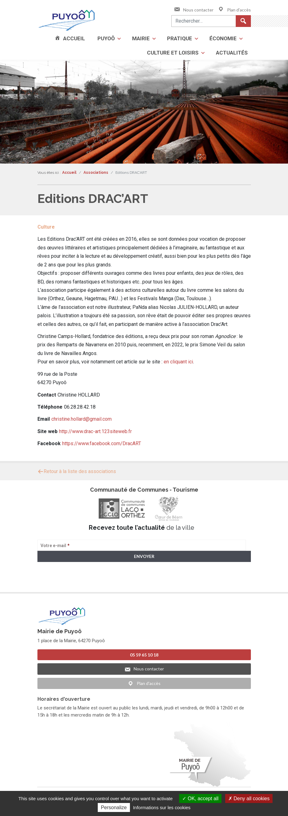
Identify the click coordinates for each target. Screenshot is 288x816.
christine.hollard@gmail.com (81, 419)
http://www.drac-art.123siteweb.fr (95, 431)
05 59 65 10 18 (144, 653)
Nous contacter (193, 9)
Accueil (74, 38)
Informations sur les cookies (162, 807)
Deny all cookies (249, 798)
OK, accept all (200, 798)
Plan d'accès (234, 9)
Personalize (114, 807)
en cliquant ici (178, 362)
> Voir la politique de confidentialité (61, 580)
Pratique (179, 38)
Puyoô (106, 38)
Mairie (141, 38)
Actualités (232, 53)
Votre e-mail (55, 545)
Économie (223, 38)
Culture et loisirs (173, 53)
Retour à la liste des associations (76, 471)
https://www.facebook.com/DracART (101, 443)
